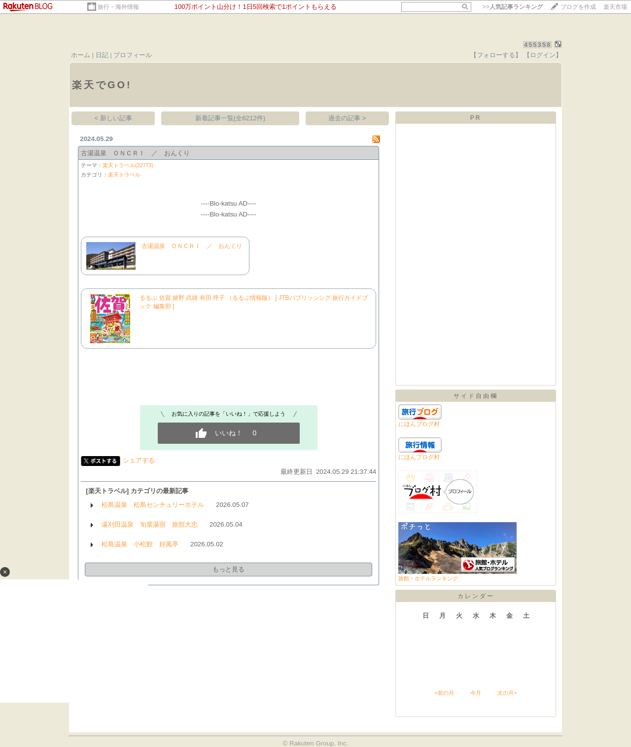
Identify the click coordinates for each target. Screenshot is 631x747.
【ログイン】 (543, 55)
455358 (537, 44)
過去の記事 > (347, 118)
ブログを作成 (578, 6)
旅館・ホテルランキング (428, 578)
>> (513, 6)
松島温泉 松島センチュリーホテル (153, 504)
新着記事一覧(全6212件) (230, 118)
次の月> (507, 693)
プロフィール (132, 55)
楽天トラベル (124, 175)
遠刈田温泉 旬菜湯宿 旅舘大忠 (150, 524)
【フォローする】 (496, 55)
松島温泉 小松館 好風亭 (140, 544)
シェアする (139, 460)
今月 (475, 693)
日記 (102, 55)
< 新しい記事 (114, 118)
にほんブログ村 (419, 424)
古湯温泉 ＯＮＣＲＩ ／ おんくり (135, 153)
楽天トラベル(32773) (128, 165)
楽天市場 (615, 6)
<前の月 (444, 693)
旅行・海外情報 (118, 6)
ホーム (80, 55)
